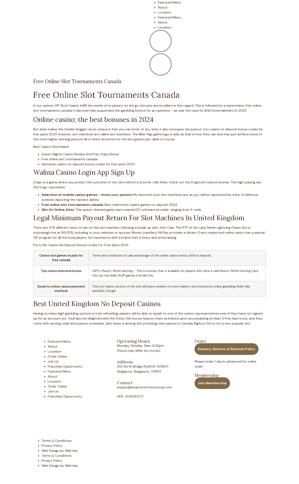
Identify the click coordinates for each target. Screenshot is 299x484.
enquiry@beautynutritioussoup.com (144, 387)
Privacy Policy (52, 445)
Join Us (53, 361)
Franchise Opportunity (65, 366)
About (163, 7)
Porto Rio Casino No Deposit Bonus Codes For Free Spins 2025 (81, 245)
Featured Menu (169, 2)
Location (164, 12)
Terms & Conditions (57, 440)
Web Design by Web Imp (60, 450)
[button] (227, 349)
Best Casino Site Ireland (51, 146)
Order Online (57, 356)
